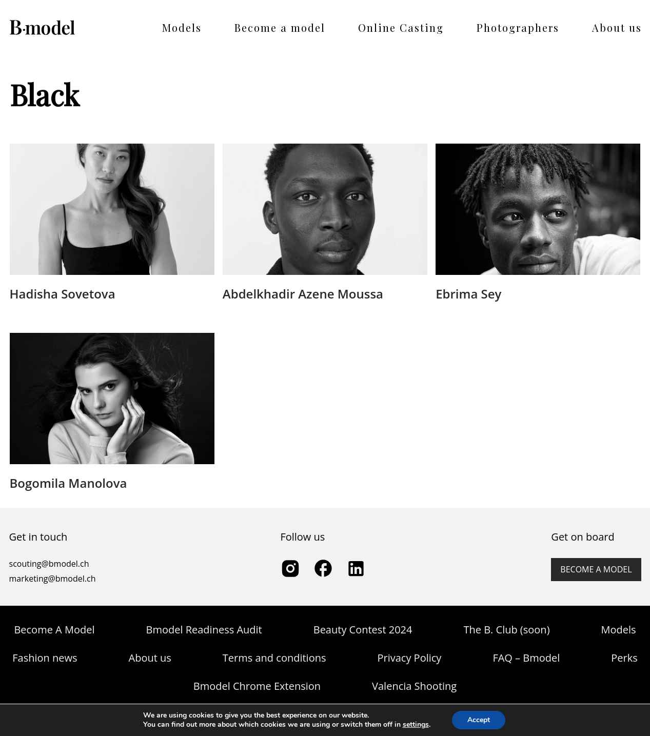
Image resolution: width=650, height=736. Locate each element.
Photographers (518, 27)
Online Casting (401, 27)
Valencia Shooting (414, 686)
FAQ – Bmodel (526, 658)
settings (416, 724)
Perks (624, 658)
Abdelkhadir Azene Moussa (303, 293)
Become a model (279, 27)
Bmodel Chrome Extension (257, 686)
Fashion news (44, 658)
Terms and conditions (274, 658)
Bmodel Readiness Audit (204, 629)
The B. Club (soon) (506, 629)
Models (182, 27)
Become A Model (54, 629)
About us (617, 27)
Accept (478, 720)
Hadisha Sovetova (62, 293)
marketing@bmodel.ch (52, 578)
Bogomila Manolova (68, 482)
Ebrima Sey (468, 293)
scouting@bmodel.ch (49, 563)
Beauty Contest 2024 (362, 629)
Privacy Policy (409, 658)
